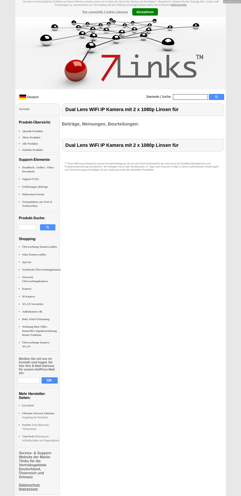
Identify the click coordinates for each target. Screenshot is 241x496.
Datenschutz (179, 4)
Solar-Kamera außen (34, 254)
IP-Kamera (28, 296)
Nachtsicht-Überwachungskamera (41, 269)
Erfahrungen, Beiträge (35, 186)
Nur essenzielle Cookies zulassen (105, 12)
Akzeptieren (145, 12)
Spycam (26, 262)
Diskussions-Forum (33, 194)
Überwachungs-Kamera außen (39, 246)
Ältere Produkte (31, 137)
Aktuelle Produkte (32, 131)
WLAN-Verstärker (33, 304)
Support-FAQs (30, 179)
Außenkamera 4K (32, 311)
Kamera (26, 288)
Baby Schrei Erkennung (35, 319)
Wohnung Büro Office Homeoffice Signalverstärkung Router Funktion (39, 330)
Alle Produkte (30, 143)
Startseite (152, 96)
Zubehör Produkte (32, 149)
